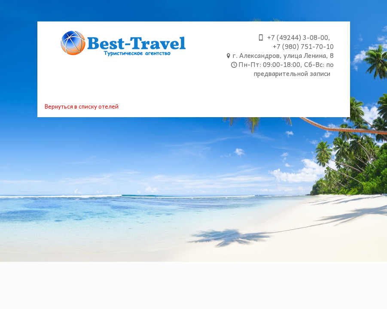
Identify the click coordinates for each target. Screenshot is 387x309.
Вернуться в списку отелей (82, 106)
